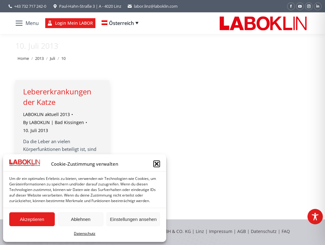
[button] (156, 163)
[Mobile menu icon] (27, 23)
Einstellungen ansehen (133, 219)
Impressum (220, 231)
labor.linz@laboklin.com (152, 6)
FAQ (286, 231)
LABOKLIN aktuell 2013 (46, 114)
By (53, 122)
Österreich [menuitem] (121, 23)
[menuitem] (120, 23)
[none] (120, 23)
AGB (242, 231)
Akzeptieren (32, 219)
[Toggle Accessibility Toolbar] (315, 216)
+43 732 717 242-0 (30, 6)
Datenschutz (84, 233)
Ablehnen (80, 219)
